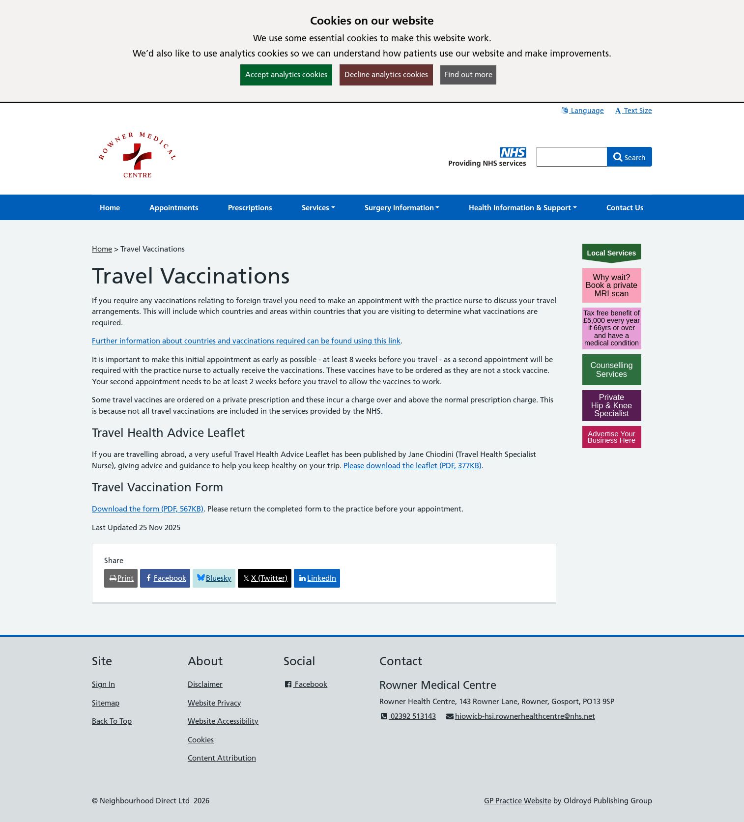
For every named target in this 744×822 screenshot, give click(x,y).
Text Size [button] (632, 110)
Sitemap (105, 703)
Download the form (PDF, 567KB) (147, 508)
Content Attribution (222, 758)
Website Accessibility (223, 721)
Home (102, 249)
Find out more (468, 74)
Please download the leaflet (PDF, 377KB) (412, 465)
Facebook (305, 684)
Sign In (103, 684)
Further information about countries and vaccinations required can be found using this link (246, 340)
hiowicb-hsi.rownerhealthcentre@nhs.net (520, 716)
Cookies (201, 739)
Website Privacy (214, 703)
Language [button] (582, 110)
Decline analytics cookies (386, 74)
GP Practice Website (517, 800)
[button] (318, 207)
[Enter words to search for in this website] (572, 157)
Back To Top (112, 721)
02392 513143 (407, 716)
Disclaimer (205, 684)
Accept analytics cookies (286, 74)
